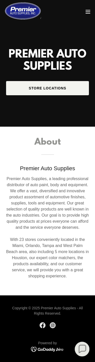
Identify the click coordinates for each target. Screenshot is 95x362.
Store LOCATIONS (47, 88)
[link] (22, 11)
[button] (88, 12)
